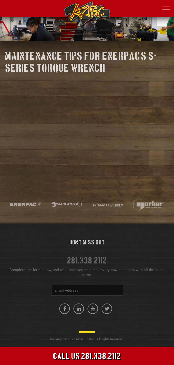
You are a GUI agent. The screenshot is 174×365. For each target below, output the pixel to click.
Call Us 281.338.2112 (87, 357)
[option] (25, 205)
